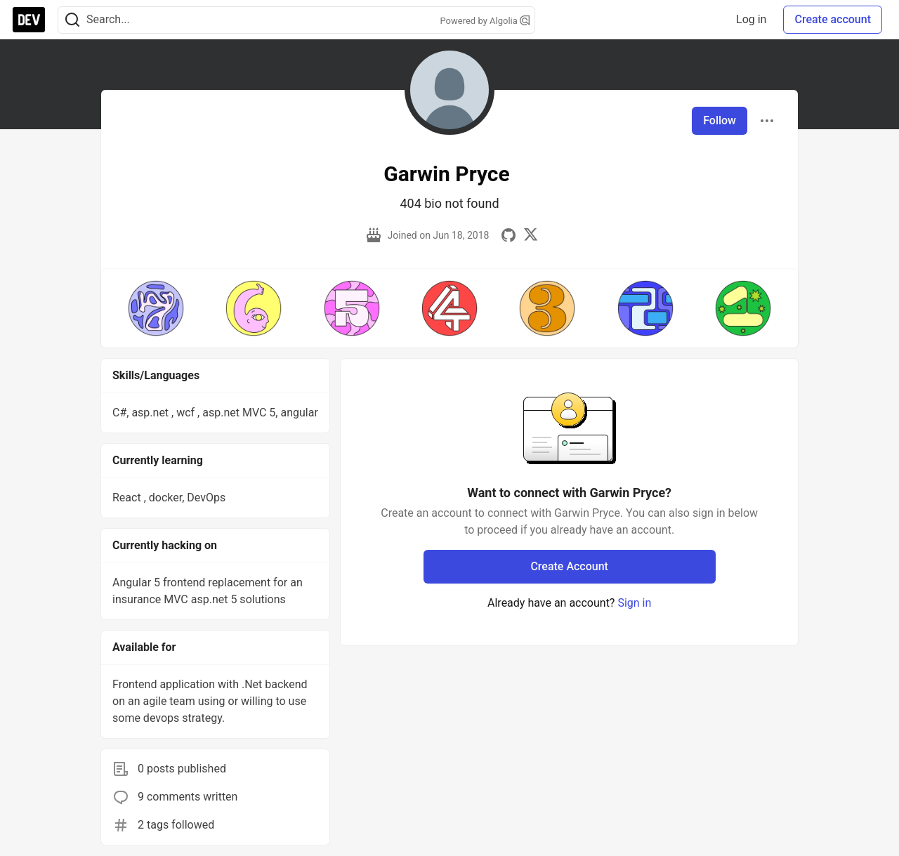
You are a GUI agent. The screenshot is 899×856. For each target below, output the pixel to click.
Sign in (634, 603)
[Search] (72, 20)
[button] (155, 308)
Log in (751, 19)
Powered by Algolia (485, 20)
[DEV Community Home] (28, 20)
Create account (832, 19)
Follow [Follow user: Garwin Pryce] (719, 120)
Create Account (569, 566)
